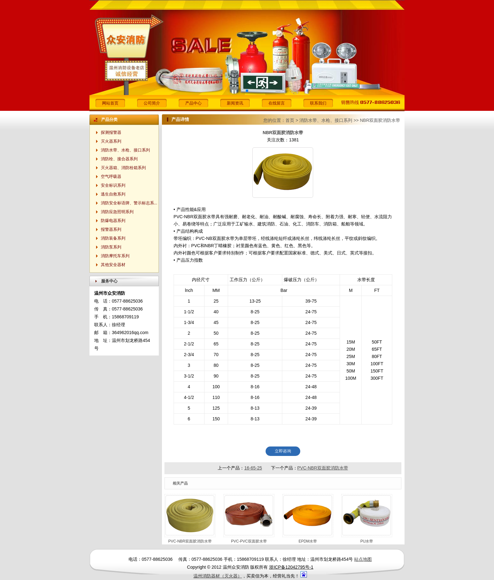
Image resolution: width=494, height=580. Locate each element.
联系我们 (318, 103)
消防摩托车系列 (115, 255)
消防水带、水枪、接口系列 (325, 120)
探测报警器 (111, 132)
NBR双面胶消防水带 (380, 120)
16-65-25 (253, 467)
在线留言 (276, 103)
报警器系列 (111, 229)
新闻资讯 (235, 103)
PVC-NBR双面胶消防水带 (322, 467)
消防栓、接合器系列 (119, 158)
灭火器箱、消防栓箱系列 (123, 167)
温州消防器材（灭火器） (217, 575)
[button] (247, 90)
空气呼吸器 (111, 176)
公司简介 (152, 103)
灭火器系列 (111, 141)
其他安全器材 (113, 264)
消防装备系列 (113, 238)
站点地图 (363, 559)
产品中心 (193, 103)
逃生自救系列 (113, 194)
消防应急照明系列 (117, 211)
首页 (289, 120)
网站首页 (110, 103)
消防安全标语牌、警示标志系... (129, 203)
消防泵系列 (111, 247)
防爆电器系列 (113, 220)
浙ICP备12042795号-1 (291, 567)
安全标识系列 (113, 185)
